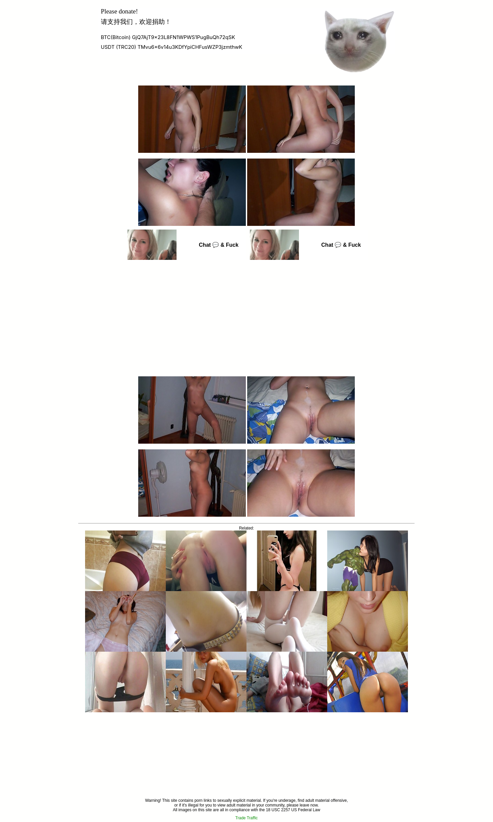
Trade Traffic (246, 818)
